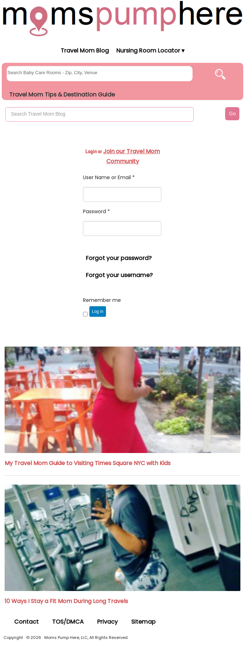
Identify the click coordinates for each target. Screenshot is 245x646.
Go (232, 113)
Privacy (107, 622)
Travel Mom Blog (84, 50)
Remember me (102, 300)
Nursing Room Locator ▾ (150, 50)
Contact (26, 622)
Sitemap (143, 622)
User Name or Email (109, 177)
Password (96, 211)
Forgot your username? (119, 275)
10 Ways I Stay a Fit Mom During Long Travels (66, 601)
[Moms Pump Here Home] (122, 18)
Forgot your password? (119, 258)
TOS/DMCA (68, 622)
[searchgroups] (100, 73)
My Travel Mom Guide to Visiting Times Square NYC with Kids (88, 463)
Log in (97, 311)
